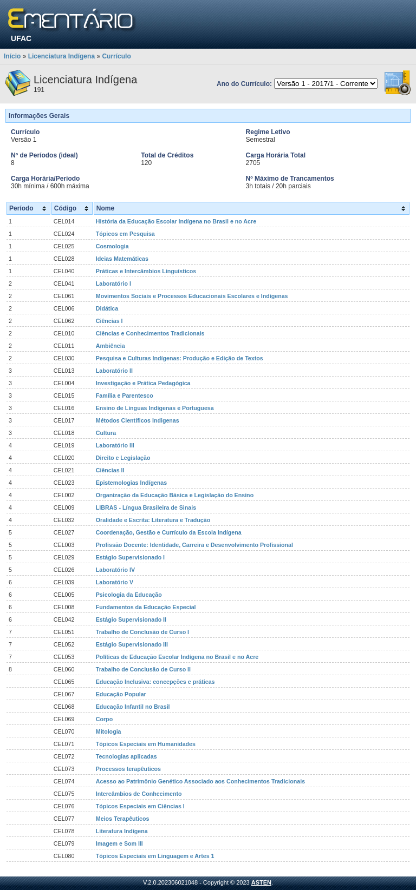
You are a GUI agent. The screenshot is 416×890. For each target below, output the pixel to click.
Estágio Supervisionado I (130, 557)
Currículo (116, 56)
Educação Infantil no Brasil (133, 706)
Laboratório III (115, 445)
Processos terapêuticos (128, 769)
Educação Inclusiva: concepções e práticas (155, 681)
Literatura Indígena (122, 831)
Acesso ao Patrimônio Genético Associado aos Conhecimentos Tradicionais (200, 781)
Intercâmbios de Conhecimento (139, 793)
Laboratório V (114, 582)
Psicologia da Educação (129, 594)
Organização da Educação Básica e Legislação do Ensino (174, 495)
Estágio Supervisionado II (131, 619)
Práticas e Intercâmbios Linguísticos (146, 271)
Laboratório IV (115, 569)
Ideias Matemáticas (122, 258)
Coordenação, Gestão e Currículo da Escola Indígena (169, 532)
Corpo (104, 719)
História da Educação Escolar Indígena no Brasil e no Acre (176, 221)
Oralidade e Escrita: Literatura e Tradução (153, 520)
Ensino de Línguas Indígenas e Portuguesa (155, 408)
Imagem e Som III (119, 843)
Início (12, 56)
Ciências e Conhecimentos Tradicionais (150, 333)
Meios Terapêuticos (123, 818)
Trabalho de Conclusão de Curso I (142, 632)
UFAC (21, 38)
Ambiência (110, 345)
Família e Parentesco (124, 395)
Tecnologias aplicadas (126, 756)
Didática (107, 308)
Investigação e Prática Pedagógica (143, 383)
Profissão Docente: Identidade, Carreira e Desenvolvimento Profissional (194, 545)
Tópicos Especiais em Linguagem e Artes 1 (155, 856)
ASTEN (261, 882)
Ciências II (110, 470)
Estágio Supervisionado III (132, 644)
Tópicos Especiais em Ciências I (140, 806)
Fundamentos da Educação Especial (146, 607)
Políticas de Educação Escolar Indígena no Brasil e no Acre (177, 657)
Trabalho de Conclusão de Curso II (143, 669)
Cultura (106, 433)
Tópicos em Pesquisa (125, 233)
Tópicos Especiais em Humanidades (146, 744)
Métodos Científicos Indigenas (137, 420)
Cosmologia (112, 246)
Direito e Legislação (123, 457)
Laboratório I (113, 283)
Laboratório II (114, 370)
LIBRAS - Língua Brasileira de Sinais (146, 507)
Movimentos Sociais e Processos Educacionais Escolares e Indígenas (192, 296)
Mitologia (108, 731)
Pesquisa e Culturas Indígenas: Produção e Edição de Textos (179, 358)
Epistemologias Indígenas (131, 482)
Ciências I (109, 321)
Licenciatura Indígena (61, 56)
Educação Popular (121, 694)
